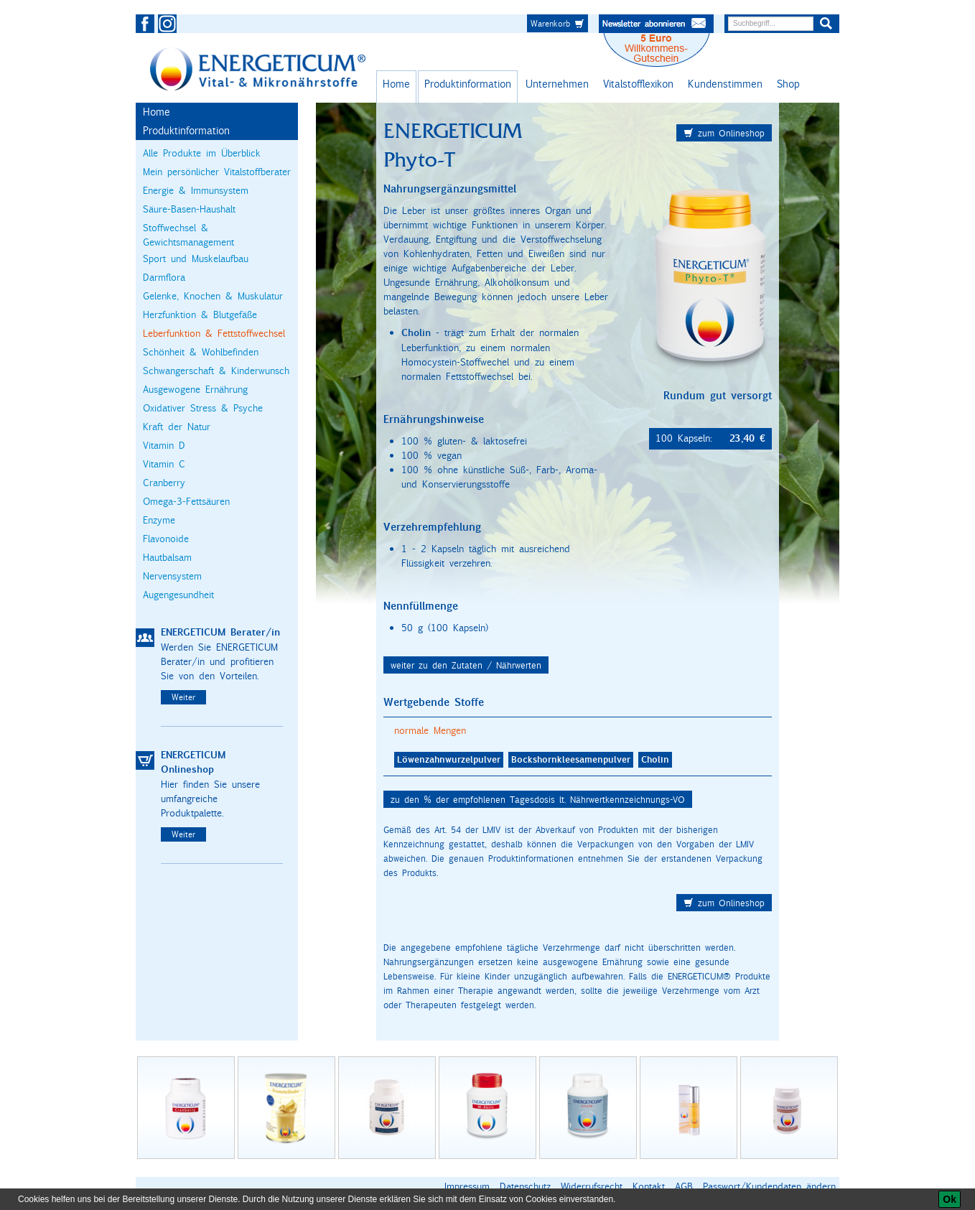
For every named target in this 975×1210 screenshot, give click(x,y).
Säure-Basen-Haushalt (189, 209)
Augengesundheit (178, 594)
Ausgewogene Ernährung (195, 389)
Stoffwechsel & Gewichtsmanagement (188, 234)
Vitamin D (164, 445)
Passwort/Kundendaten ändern (769, 1186)
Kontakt (649, 1186)
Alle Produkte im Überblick (202, 152)
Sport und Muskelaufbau (195, 258)
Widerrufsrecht (591, 1186)
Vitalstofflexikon (638, 83)
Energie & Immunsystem (195, 190)
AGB (684, 1186)
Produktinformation (467, 83)
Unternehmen (557, 83)
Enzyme (159, 519)
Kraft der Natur (176, 426)
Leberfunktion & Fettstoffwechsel (214, 333)
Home (396, 83)
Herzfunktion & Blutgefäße (200, 314)
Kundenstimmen (725, 83)
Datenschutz (525, 1186)
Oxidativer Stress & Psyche (203, 407)
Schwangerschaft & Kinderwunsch (216, 370)
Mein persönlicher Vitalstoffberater (217, 171)
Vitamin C (164, 463)
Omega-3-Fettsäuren (186, 501)
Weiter (183, 697)
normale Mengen (430, 730)
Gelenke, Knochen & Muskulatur (213, 295)
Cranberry (164, 482)
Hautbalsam (167, 557)
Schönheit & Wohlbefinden (200, 351)
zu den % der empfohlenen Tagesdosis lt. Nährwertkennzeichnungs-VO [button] (538, 799)
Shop (788, 83)
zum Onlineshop (724, 133)
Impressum (467, 1186)
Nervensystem (172, 575)
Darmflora (164, 277)
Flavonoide (166, 538)
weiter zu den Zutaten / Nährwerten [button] (466, 665)
